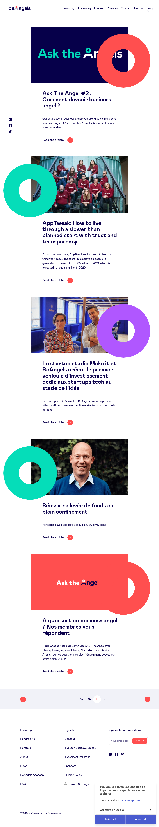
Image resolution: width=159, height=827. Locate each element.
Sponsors (70, 766)
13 (81, 699)
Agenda (69, 730)
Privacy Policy (73, 775)
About (24, 757)
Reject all (110, 819)
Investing (69, 8)
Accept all (141, 819)
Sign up (139, 740)
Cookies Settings (78, 784)
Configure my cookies (125, 810)
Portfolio (99, 8)
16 (104, 699)
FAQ (23, 784)
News (23, 766)
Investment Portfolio (77, 757)
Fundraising (84, 8)
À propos (112, 8)
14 (89, 699)
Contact (126, 8)
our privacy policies (130, 800)
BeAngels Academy (32, 775)
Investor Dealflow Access (80, 748)
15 (97, 699)
